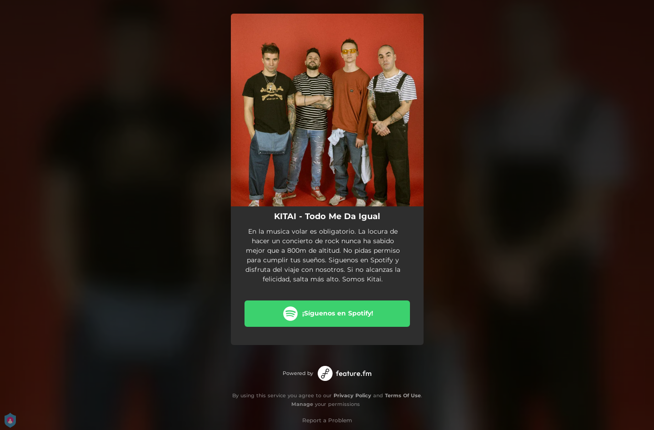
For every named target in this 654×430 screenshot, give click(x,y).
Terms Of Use (403, 395)
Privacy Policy (352, 395)
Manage (302, 404)
